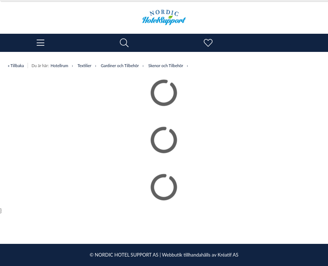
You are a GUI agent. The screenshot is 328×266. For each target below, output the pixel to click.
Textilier (84, 65)
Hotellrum (59, 65)
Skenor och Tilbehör (165, 65)
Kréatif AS (228, 255)
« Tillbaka (16, 65)
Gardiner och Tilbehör (120, 65)
